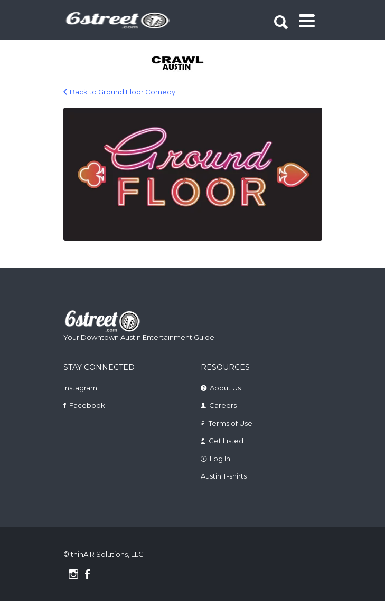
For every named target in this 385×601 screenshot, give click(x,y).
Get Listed (226, 440)
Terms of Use (230, 423)
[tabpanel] (179, 64)
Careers (223, 405)
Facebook (87, 405)
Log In (220, 458)
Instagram (80, 388)
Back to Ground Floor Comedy (122, 92)
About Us (225, 388)
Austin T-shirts (224, 476)
